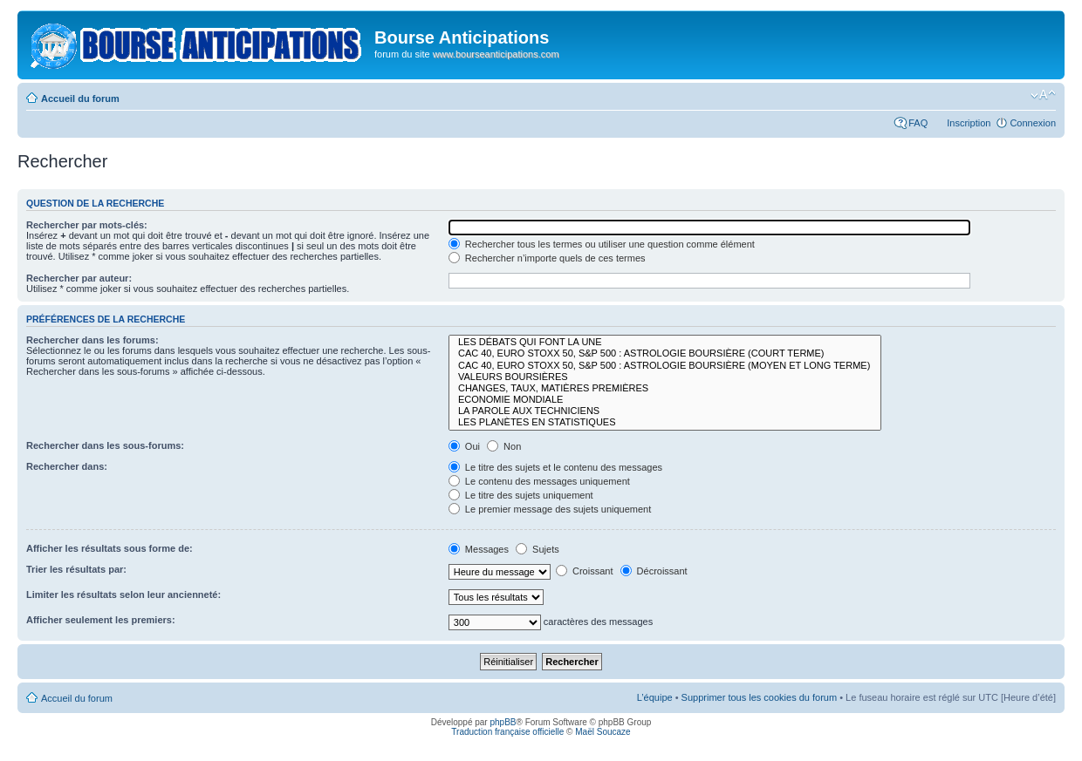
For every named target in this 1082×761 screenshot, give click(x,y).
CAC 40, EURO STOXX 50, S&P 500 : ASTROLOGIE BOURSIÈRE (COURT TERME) (665, 353)
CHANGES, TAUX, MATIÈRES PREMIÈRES (665, 388)
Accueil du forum (80, 98)
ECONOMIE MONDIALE (665, 399)
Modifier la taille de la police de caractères (1043, 95)
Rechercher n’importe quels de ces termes (547, 258)
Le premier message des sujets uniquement (550, 509)
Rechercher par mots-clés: (86, 225)
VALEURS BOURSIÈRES (665, 377)
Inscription (968, 123)
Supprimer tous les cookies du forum (759, 697)
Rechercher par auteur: (79, 278)
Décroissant (654, 571)
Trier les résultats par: (76, 569)
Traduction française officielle (507, 732)
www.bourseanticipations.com (496, 54)
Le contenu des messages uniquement (539, 481)
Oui (464, 446)
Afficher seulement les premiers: (100, 620)
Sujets (537, 549)
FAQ (918, 123)
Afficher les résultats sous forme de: (109, 548)
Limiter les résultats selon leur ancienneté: (123, 594)
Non (504, 446)
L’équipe (655, 697)
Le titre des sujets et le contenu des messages (555, 467)
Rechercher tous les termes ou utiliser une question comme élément (602, 244)
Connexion (1033, 123)
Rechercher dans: (66, 466)
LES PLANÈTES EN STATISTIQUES (665, 422)
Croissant (584, 571)
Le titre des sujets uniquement (521, 495)
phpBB (503, 722)
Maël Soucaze (602, 732)
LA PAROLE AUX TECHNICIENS (665, 411)
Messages (479, 549)
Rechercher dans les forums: (92, 340)
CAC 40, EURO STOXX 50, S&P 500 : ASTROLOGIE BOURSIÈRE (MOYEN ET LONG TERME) (665, 365)
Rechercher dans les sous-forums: (105, 445)
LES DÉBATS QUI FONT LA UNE (665, 342)
